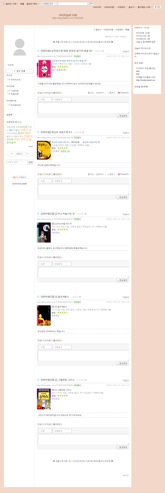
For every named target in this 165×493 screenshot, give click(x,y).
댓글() (126, 51)
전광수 (28, 136)
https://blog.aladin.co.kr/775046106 (67, 18)
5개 (117, 37)
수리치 (109, 56)
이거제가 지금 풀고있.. (146, 68)
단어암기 (24, 126)
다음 (100, 42)
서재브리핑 (109, 7)
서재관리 (122, 7)
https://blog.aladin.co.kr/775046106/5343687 (55, 56)
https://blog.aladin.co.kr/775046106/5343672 (55, 302)
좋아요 (91, 93)
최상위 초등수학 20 (91, 142)
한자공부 (11, 142)
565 (137, 74)
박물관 (17, 130)
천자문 (10, 139)
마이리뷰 (10, 86)
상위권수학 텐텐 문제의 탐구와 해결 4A (69, 61)
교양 (18, 127)
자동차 (16, 136)
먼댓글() (48, 93)
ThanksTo (123, 93)
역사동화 (13, 133)
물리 (11, 130)
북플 (22, 4)
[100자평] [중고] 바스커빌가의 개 (58, 213)
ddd (137, 71)
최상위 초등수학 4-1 (60, 142)
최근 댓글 (138, 63)
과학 (13, 127)
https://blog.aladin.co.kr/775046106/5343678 (55, 138)
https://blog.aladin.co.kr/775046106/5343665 (55, 385)
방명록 (9, 115)
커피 (17, 139)
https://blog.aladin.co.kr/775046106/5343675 (55, 219)
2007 (18, 154)
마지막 (108, 42)
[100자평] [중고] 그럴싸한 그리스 (58, 379)
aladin (24, 184)
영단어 (21, 133)
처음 (56, 42)
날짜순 (124, 37)
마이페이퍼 (11, 101)
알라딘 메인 (32, 4)
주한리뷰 (15, 94)
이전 (64, 42)
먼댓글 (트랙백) (141, 86)
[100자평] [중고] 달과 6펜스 (55, 296)
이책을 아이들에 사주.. (146, 77)
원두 (28, 133)
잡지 (22, 136)
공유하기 (100, 93)
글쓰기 (132, 7)
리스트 (9, 75)
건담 (9, 127)
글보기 (98, 29)
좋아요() (57, 93)
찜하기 (111, 93)
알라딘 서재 (11, 4)
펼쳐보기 (110, 37)
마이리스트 (16, 80)
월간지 (10, 136)
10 (94, 42)
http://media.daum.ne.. (146, 80)
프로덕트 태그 (12, 122)
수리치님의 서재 (68, 15)
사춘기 (24, 129)
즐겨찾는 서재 (144, 7)
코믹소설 (26, 139)
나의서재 (97, 7)
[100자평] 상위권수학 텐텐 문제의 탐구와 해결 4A (66, 50)
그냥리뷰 (15, 91)
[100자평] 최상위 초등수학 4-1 (56, 132)
